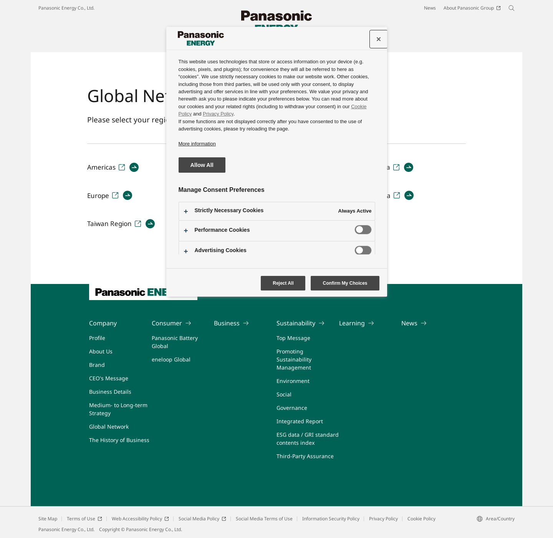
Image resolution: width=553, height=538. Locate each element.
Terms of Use (84, 518)
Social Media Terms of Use (264, 518)
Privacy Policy (383, 518)
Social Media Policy (202, 518)
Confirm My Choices (345, 283)
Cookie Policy (421, 518)
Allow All (202, 165)
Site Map (47, 518)
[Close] (378, 39)
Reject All (283, 283)
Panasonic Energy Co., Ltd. (66, 8)
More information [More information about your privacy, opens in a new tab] (197, 144)
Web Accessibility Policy (140, 518)
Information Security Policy (330, 518)
